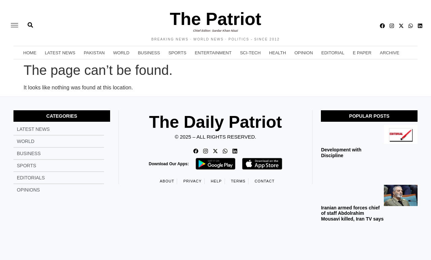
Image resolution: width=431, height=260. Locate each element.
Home (29, 52)
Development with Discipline (341, 152)
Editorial (332, 52)
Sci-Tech (250, 52)
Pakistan (94, 52)
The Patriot (215, 19)
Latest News (60, 52)
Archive (389, 52)
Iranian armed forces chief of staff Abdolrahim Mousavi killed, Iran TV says (352, 213)
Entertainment (213, 52)
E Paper (362, 52)
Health (277, 52)
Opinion (303, 52)
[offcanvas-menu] (14, 25)
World (121, 52)
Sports (177, 52)
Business (149, 52)
